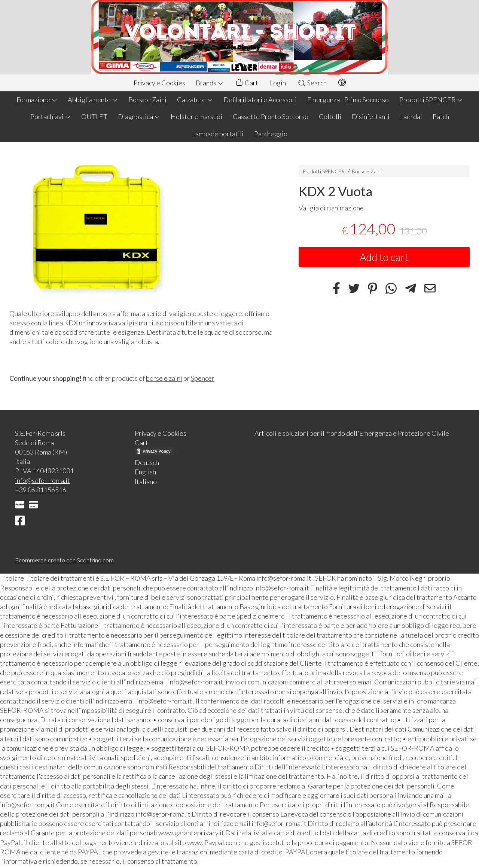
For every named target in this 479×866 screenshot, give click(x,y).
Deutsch (147, 462)
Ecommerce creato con (64, 559)
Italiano (146, 481)
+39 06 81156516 (40, 490)
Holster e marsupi (196, 116)
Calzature (195, 99)
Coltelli (330, 116)
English (145, 472)
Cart (246, 83)
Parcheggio (270, 134)
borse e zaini (164, 378)
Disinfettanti (371, 116)
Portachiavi (50, 116)
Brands (209, 83)
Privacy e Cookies (159, 83)
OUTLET (94, 116)
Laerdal (411, 116)
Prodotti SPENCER (431, 99)
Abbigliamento (93, 99)
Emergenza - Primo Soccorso (348, 99)
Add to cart (384, 256)
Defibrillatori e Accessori (260, 99)
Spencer (202, 378)
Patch (441, 116)
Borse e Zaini (147, 99)
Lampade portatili (218, 134)
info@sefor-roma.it (42, 480)
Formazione (36, 99)
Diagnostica (139, 116)
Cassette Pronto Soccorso (270, 116)
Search (312, 83)
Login (278, 83)
